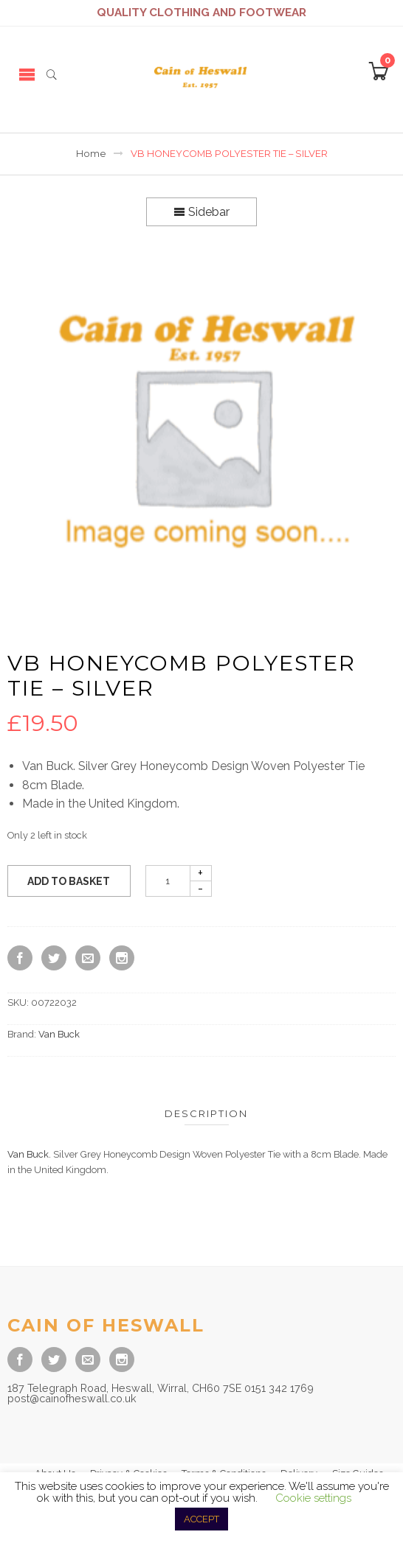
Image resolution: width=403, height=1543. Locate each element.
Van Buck (59, 1034)
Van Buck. (29, 1154)
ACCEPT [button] (201, 1519)
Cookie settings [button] (313, 1498)
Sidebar (201, 212)
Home (91, 153)
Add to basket (68, 881)
